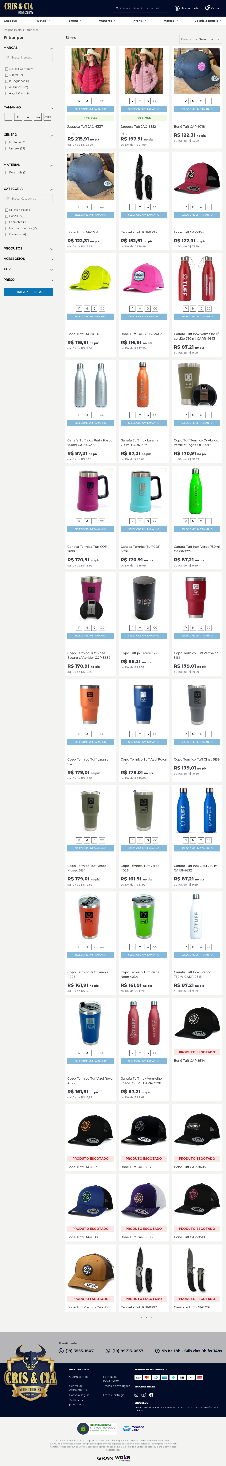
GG (102, 101)
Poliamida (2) (17, 172)
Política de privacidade (76, 1402)
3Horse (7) (16, 75)
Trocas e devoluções (116, 1386)
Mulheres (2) (17, 142)
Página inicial (13, 30)
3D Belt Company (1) (23, 69)
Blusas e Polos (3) (20, 210)
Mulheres (105, 20)
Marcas (169, 20)
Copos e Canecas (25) (23, 228)
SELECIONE (90, 109)
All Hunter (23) (18, 87)
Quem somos (78, 1377)
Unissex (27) (17, 148)
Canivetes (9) (17, 222)
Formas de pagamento (111, 1378)
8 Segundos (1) (19, 81)
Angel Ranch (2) (19, 93)
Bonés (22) (16, 216)
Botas (41, 20)
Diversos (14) (17, 234)
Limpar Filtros (28, 292)
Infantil (138, 20)
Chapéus (10, 20)
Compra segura (79, 1395)
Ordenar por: (189, 39)
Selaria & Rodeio (206, 20)
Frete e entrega (113, 1395)
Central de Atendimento (78, 1387)
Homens (72, 20)
